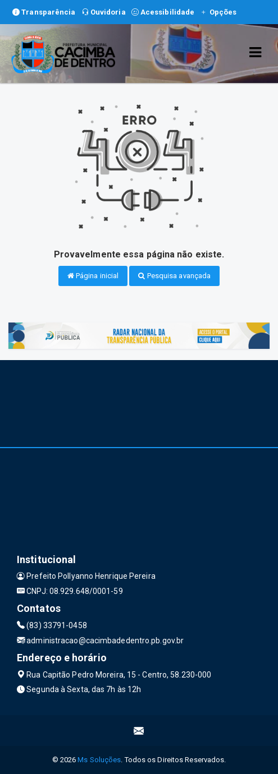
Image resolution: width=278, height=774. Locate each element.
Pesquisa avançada (174, 275)
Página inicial (93, 275)
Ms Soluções (99, 759)
